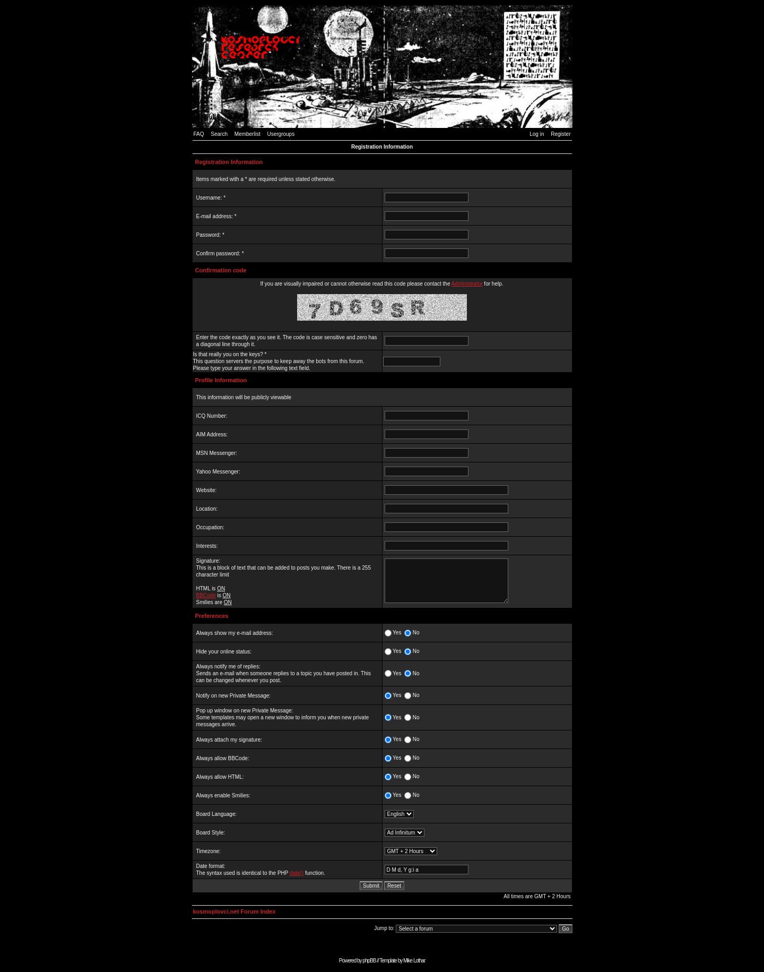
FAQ (199, 134)
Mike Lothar (414, 961)
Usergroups (280, 134)
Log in (536, 134)
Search (219, 134)
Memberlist (248, 134)
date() (296, 873)
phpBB (369, 961)
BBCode (206, 595)
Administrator (467, 284)
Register (560, 134)
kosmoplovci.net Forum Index (234, 911)
